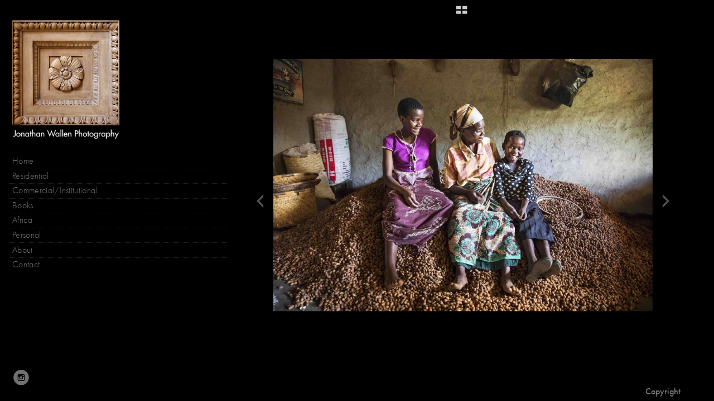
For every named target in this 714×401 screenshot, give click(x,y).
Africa (22, 220)
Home (22, 161)
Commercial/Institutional (55, 190)
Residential (30, 176)
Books (28, 205)
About (22, 250)
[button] (461, 14)
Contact (26, 265)
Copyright (663, 391)
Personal (26, 235)
